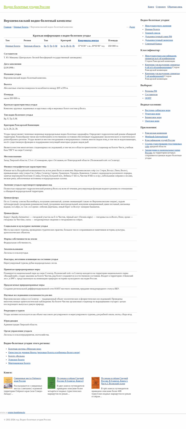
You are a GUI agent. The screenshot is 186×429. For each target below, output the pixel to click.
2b (67, 46)
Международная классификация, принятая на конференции (161, 57)
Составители (151, 94)
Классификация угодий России (160, 140)
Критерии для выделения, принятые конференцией (162, 75)
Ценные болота (21, 27)
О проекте (161, 6)
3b (73, 46)
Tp (51, 46)
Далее (132, 27)
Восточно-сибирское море (157, 110)
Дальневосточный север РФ (158, 36)
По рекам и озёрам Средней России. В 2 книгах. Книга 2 (70, 379)
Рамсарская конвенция (156, 133)
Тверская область (32, 46)
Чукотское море (152, 113)
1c (64, 46)
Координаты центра (88, 40)
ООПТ (148, 98)
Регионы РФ (151, 91)
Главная (7, 27)
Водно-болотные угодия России (27, 7)
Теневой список (152, 33)
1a (62, 46)
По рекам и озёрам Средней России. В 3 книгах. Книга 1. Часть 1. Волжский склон (114, 381)
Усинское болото (16, 359)
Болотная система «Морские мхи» (24, 349)
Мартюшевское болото (19, 363)
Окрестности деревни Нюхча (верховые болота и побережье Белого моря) (44, 352)
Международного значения (158, 25)
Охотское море (152, 121)
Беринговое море (153, 117)
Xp (45, 46)
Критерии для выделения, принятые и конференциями (162, 66)
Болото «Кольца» (16, 356)
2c (70, 46)
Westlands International (156, 136)
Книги (151, 6)
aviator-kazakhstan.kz (16, 412)
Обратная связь (175, 6)
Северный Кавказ (153, 43)
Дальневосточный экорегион (159, 40)
